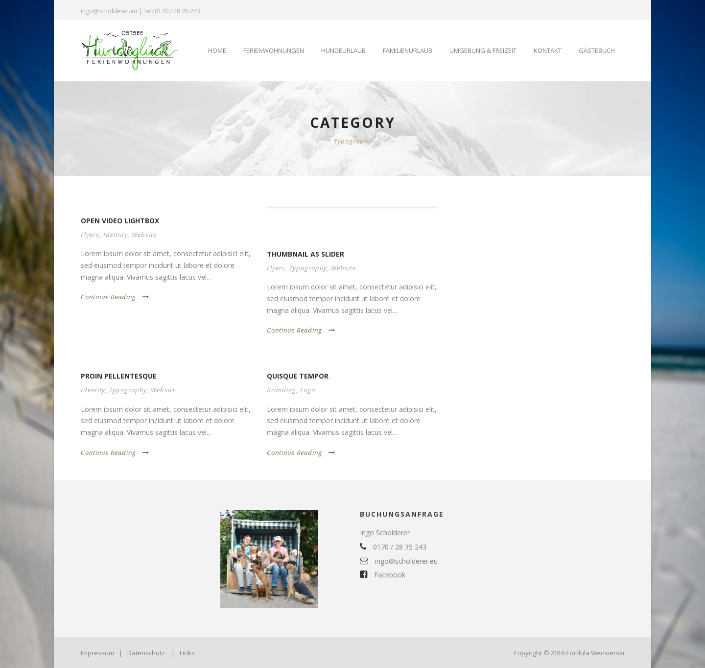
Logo (307, 389)
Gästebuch (597, 50)
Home (217, 50)
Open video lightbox (120, 220)
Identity (115, 234)
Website (144, 234)
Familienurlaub (407, 50)
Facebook (382, 574)
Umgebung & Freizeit (483, 50)
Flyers (90, 234)
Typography (308, 267)
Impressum (97, 652)
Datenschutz (146, 652)
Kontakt (548, 50)
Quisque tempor (298, 376)
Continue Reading (115, 296)
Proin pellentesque (119, 376)
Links (187, 652)
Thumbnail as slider (305, 254)
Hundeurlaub (343, 50)
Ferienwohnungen (273, 50)
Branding (281, 389)
